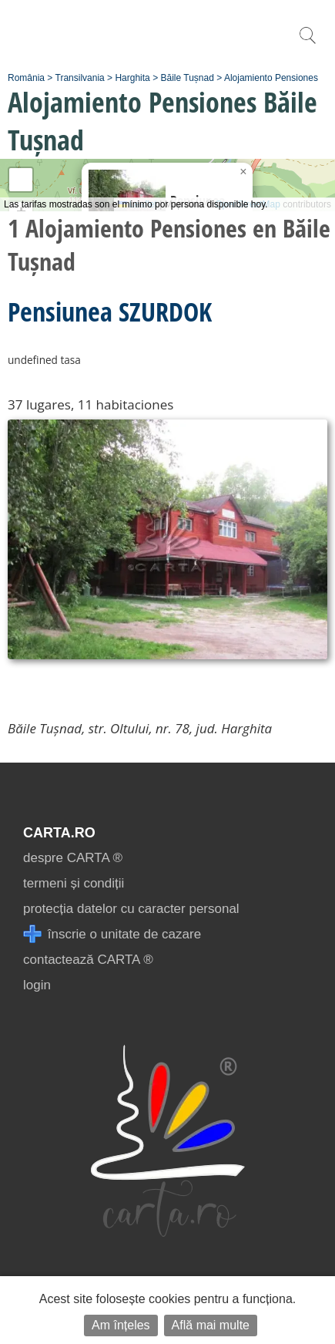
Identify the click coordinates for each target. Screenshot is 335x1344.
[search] (307, 43)
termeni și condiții (73, 883)
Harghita (132, 77)
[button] (243, 172)
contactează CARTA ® (88, 959)
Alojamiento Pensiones (271, 77)
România (26, 77)
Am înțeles (121, 1325)
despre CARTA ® (72, 858)
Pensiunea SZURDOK (110, 311)
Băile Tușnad (186, 77)
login (37, 985)
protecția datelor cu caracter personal (131, 908)
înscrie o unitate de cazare (112, 934)
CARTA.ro (59, 832)
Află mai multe (211, 1325)
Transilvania (80, 77)
